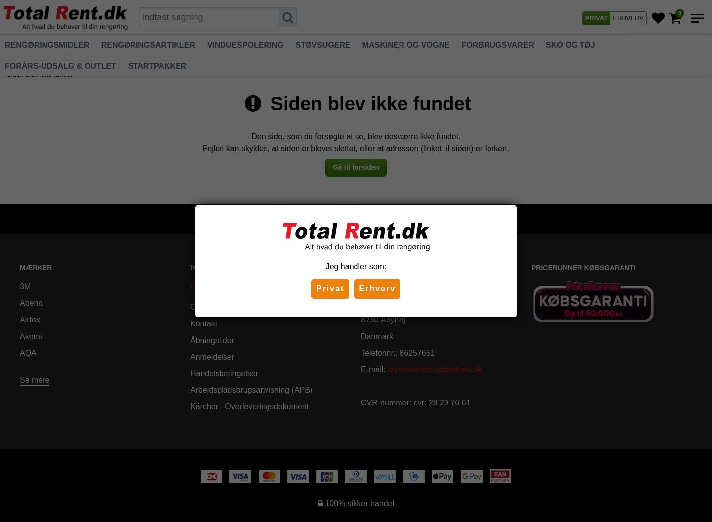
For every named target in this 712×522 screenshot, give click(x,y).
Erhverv (377, 288)
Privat (330, 288)
